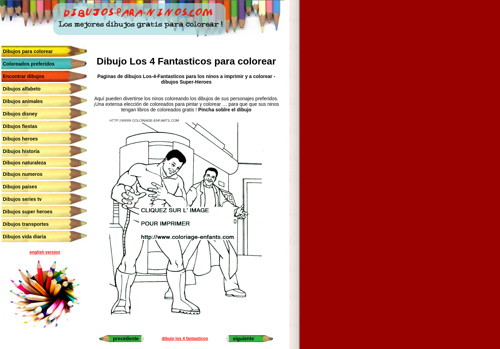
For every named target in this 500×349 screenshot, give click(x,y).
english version (45, 252)
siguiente (243, 338)
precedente (126, 338)
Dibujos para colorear (28, 51)
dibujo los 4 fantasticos (185, 338)
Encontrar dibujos (23, 76)
